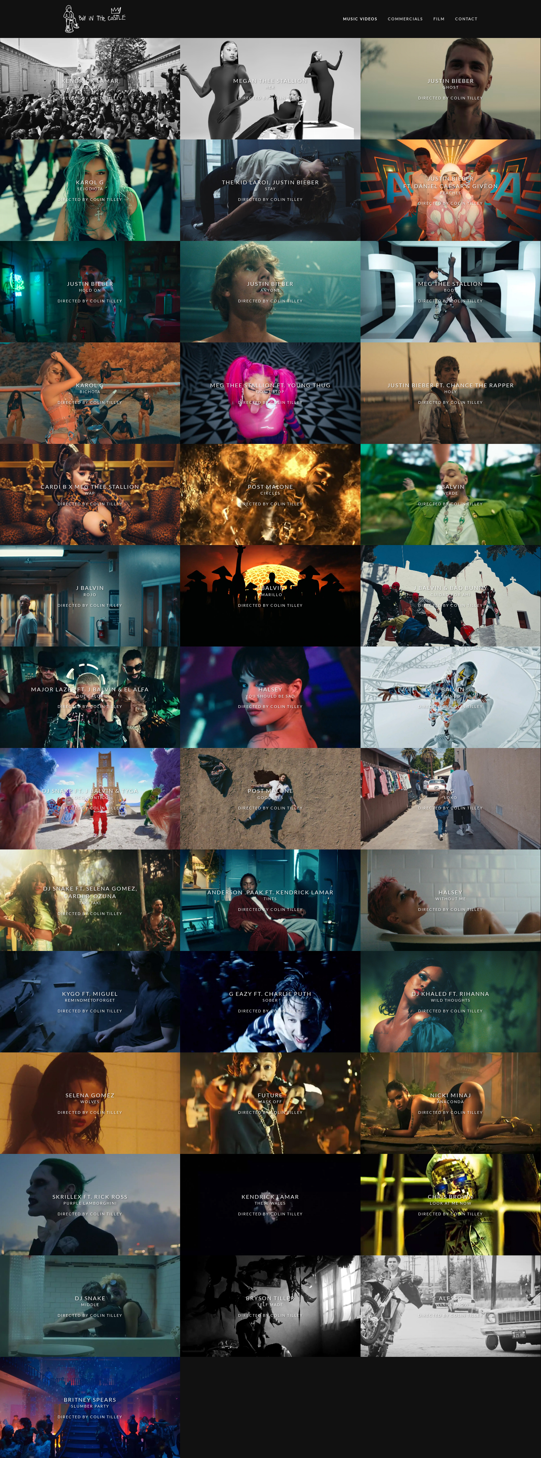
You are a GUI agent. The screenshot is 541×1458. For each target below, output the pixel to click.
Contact (466, 19)
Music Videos (360, 19)
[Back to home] (95, 19)
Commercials (405, 19)
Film (439, 19)
